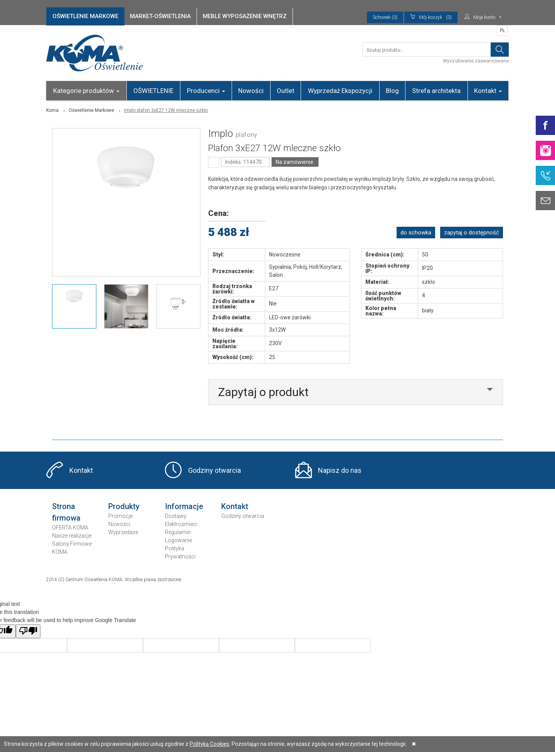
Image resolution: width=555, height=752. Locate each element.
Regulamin (178, 532)
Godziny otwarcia (214, 470)
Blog (392, 90)
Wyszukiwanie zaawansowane (476, 61)
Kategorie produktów (86, 90)
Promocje (120, 516)
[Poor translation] (28, 631)
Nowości (251, 90)
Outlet (285, 90)
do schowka (415, 232)
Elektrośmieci (181, 524)
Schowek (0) (385, 17)
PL (502, 30)
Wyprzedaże (123, 532)
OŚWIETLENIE (153, 90)
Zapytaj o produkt (263, 392)
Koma (52, 110)
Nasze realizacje (71, 536)
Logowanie (178, 540)
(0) (431, 17)
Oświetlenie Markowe (91, 110)
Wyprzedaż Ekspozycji (340, 90)
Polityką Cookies (209, 744)
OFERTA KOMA (70, 527)
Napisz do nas (340, 470)
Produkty (124, 506)
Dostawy (176, 516)
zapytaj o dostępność (471, 232)
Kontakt (488, 90)
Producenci (206, 90)
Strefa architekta (436, 90)
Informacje (184, 506)
